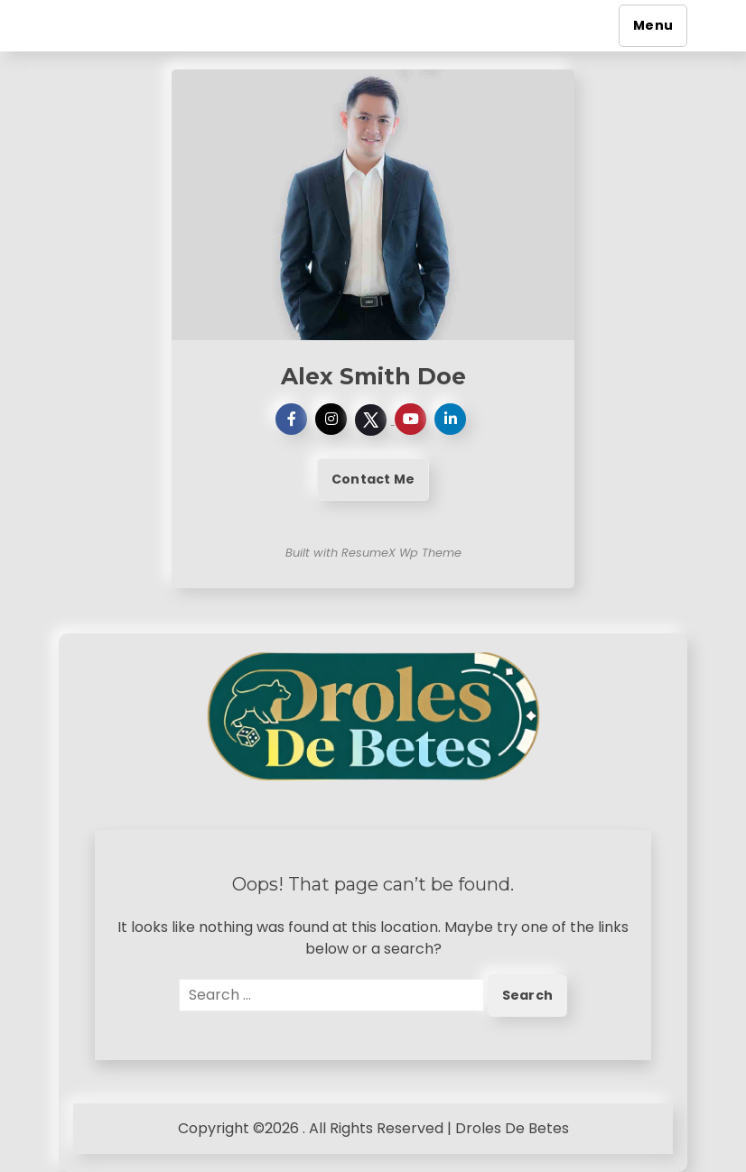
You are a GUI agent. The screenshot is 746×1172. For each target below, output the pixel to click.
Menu (653, 25)
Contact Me (373, 479)
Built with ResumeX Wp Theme (373, 552)
